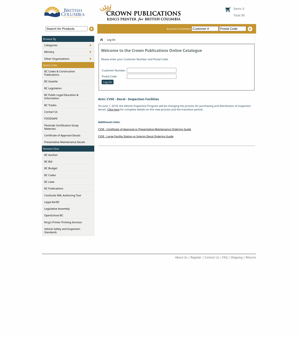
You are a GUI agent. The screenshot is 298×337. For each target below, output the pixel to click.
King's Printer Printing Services (63, 222)
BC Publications (53, 188)
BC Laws (49, 181)
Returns (251, 257)
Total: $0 (239, 15)
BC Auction (51, 155)
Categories (51, 45)
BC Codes (50, 175)
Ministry (49, 52)
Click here (113, 109)
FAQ (225, 257)
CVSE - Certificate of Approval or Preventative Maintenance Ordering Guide (144, 129)
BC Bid (48, 161)
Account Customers (193, 28)
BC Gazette (51, 81)
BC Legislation (53, 88)
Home (101, 40)
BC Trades (50, 105)
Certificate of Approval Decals (62, 135)
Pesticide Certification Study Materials (61, 127)
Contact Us (51, 112)
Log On (111, 39)
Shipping (237, 257)
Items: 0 (238, 9)
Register (196, 257)
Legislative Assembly (57, 208)
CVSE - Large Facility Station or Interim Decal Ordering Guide (136, 136)
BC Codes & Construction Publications (59, 72)
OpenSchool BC (53, 215)
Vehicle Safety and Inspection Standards (62, 230)
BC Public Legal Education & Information (61, 96)
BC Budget (50, 168)
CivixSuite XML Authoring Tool (62, 195)
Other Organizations (56, 58)
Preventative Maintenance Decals (64, 142)
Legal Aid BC (52, 202)
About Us (181, 257)
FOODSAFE (51, 118)
